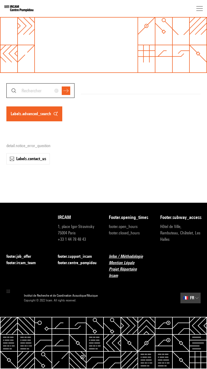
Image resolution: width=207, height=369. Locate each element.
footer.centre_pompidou (78, 263)
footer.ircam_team (24, 263)
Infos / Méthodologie (129, 256)
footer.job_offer (22, 256)
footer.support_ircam (78, 256)
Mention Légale (125, 263)
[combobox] (40, 90)
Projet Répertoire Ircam (129, 272)
